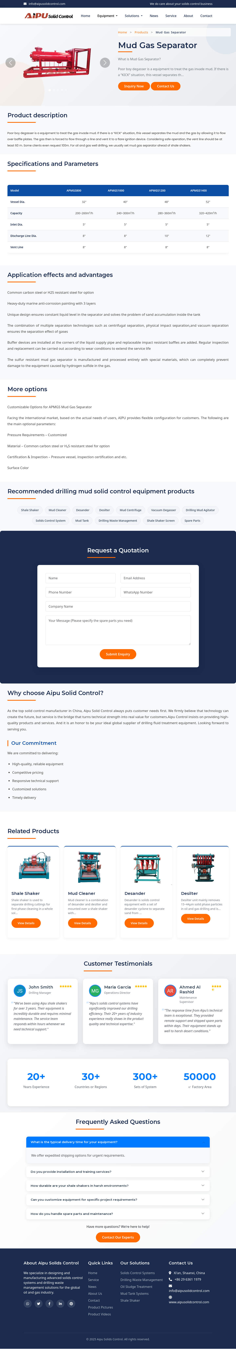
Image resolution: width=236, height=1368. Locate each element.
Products (141, 32)
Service (171, 16)
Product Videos (99, 1333)
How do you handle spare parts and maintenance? (73, 1232)
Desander (100, 511)
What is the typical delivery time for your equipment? (75, 1156)
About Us (95, 1313)
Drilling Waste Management (153, 522)
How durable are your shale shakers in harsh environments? (81, 1202)
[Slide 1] (49, 90)
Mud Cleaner (72, 511)
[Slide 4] (62, 90)
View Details (26, 936)
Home (85, 16)
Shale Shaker (42, 511)
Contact (206, 16)
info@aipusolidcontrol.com (47, 4)
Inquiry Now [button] (134, 86)
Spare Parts (118, 534)
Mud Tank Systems (134, 1313)
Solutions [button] (132, 16)
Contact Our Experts (118, 1256)
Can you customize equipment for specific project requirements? (86, 1217)
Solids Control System (79, 522)
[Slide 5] (66, 90)
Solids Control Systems (137, 1292)
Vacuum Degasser (190, 511)
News (154, 16)
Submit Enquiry (118, 667)
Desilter (125, 511)
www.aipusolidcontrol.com (189, 1321)
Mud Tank (114, 522)
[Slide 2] (54, 90)
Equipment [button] (106, 16)
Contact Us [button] (165, 86)
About (188, 16)
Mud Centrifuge (154, 511)
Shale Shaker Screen (200, 522)
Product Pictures (100, 1326)
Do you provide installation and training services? (72, 1187)
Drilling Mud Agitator (36, 522)
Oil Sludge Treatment (136, 1306)
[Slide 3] (58, 90)
